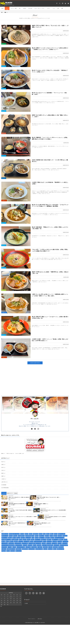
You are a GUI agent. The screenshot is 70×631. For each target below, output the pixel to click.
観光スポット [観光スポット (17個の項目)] (5, 535)
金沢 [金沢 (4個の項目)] (55, 533)
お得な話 (24, 8)
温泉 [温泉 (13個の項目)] (10, 537)
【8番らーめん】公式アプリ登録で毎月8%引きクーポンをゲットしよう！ (17, 524)
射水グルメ (3, 467)
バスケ (54, 8)
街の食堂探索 (3, 484)
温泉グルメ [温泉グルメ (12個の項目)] (4, 537)
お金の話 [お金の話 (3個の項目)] (55, 547)
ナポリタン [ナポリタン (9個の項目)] (11, 543)
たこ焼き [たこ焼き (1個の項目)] (40, 547)
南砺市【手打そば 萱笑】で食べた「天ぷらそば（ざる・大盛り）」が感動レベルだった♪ (48, 498)
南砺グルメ (4, 43)
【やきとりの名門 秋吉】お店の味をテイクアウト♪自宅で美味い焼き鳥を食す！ (55, 517)
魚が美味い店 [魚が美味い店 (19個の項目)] (5, 533)
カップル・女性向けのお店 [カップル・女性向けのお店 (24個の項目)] (47, 545)
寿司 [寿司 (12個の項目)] (52, 537)
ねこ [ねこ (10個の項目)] (14, 547)
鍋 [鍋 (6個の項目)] (44, 533)
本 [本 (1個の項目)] (33, 537)
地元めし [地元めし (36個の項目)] (43, 539)
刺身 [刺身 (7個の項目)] (3, 541)
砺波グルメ (3, 473)
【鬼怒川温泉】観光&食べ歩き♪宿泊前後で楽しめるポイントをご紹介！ (17, 504)
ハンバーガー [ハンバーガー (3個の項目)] (5, 543)
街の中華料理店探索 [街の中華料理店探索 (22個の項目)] (30, 535)
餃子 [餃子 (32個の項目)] (22, 533)
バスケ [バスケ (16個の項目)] (60, 541)
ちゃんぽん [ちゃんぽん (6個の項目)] (34, 547)
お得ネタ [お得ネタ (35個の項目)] (61, 547)
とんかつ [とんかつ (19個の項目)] (28, 547)
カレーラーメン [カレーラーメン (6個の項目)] (19, 545)
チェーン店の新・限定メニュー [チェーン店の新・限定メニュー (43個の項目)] (35, 543)
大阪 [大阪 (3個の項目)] (32, 539)
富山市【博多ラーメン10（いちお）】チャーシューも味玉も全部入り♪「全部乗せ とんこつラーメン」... (22, 517)
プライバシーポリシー (31, 618)
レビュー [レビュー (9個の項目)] (21, 541)
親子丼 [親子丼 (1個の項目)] (15, 535)
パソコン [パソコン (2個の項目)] (49, 541)
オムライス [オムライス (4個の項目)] (56, 545)
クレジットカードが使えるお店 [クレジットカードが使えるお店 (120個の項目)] (8, 545)
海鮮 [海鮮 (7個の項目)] (14, 537)
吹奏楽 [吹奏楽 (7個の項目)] (61, 539)
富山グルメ (4, 66)
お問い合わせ (40, 618)
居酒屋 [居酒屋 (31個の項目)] (47, 537)
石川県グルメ (4, 312)
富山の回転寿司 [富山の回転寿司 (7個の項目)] (15, 539)
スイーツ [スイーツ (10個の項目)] (54, 543)
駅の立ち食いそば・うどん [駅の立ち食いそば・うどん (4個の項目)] (14, 533)
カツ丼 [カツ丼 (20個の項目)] (39, 545)
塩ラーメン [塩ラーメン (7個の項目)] (37, 539)
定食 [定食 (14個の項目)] (24, 539)
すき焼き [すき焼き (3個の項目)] (45, 547)
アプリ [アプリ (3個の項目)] (9, 547)
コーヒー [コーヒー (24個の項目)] (65, 543)
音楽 (58, 8)
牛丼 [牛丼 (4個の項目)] (51, 535)
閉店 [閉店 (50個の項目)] (40, 533)
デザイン (48, 8)
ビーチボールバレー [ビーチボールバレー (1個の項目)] (38, 541)
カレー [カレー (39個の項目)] (25, 545)
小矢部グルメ (4, 200)
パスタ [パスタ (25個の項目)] (55, 541)
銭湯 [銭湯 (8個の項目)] (47, 533)
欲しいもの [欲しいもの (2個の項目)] (28, 537)
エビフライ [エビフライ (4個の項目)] (4, 547)
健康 (62, 8)
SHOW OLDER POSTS (35, 362)
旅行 (19, 8)
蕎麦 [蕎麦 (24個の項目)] (36, 535)
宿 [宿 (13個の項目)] (20, 539)
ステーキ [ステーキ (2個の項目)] (49, 543)
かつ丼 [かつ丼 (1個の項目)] (50, 547)
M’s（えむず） (35, 418)
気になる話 (30, 8)
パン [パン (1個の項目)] (44, 541)
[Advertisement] (35, 383)
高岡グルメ (4, 133)
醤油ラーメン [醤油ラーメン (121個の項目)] (61, 533)
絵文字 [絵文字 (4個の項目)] (47, 535)
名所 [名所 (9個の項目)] (65, 539)
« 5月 (1, 606)
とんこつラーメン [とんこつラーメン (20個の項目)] (21, 547)
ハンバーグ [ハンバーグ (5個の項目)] (65, 541)
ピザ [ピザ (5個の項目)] (31, 541)
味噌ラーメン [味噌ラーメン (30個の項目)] (55, 539)
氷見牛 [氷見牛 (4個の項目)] (22, 537)
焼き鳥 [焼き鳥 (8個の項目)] (60, 535)
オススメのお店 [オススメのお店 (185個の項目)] (63, 545)
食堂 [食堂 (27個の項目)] (26, 533)
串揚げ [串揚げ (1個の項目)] (11, 541)
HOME (2, 8)
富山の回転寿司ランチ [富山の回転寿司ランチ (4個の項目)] (6, 539)
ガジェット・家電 (13, 8)
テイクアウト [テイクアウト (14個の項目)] (18, 543)
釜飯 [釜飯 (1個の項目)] (51, 533)
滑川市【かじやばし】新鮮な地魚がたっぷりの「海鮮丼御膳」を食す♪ (42, 524)
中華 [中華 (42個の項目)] (16, 541)
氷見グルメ (4, 178)
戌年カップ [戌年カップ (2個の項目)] (41, 537)
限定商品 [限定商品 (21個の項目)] (35, 533)
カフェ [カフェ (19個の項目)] (30, 545)
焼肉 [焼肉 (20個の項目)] (55, 535)
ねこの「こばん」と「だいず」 (40, 8)
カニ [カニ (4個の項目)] (34, 545)
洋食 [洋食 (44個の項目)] (18, 537)
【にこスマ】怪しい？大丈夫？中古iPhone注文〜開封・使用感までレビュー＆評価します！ (20, 511)
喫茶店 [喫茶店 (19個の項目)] (49, 539)
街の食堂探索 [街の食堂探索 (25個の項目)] (21, 535)
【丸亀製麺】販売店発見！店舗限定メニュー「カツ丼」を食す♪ (40, 504)
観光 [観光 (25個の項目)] (10, 535)
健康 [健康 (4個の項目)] (7, 541)
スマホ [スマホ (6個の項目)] (44, 543)
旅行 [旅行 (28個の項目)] (36, 537)
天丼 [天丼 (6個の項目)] (28, 539)
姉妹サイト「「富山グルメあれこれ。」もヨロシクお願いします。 (13, 453)
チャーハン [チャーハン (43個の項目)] (25, 543)
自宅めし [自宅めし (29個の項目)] (41, 535)
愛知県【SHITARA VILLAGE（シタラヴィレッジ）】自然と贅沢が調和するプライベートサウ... (53, 511)
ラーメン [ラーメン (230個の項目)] (26, 541)
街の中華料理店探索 (4, 487)
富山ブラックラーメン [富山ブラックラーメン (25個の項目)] (59, 537)
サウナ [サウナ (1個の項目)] (59, 543)
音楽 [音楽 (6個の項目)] (30, 533)
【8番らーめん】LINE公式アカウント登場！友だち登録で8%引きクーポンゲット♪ (18, 498)
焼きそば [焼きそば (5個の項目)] (65, 535)
